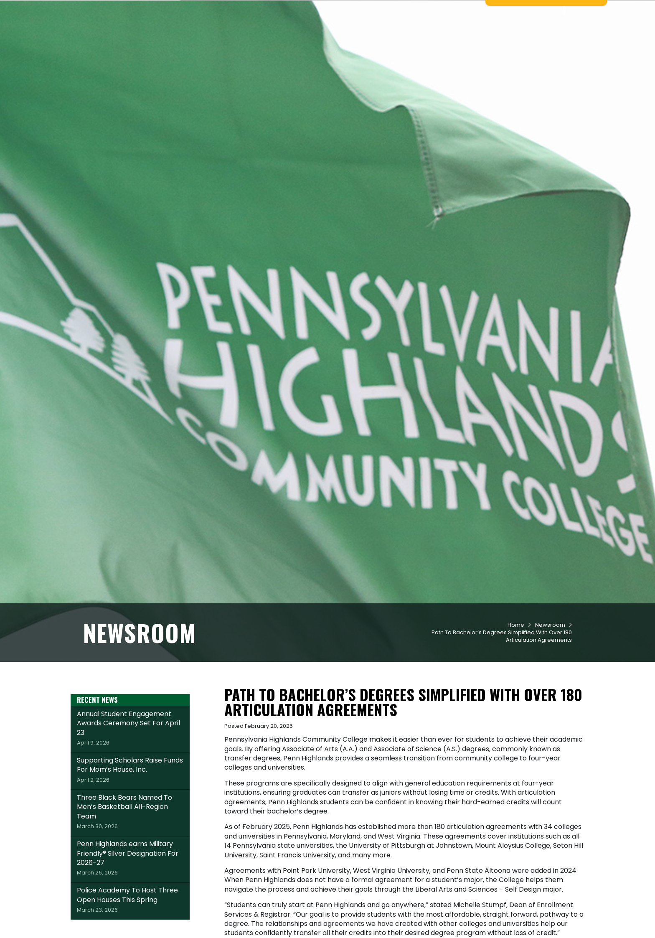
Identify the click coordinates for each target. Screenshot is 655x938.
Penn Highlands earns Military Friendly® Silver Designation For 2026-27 (130, 909)
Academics (351, 38)
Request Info (110, 10)
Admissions (301, 38)
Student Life (401, 38)
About (540, 38)
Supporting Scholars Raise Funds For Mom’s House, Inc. (130, 821)
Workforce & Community (476, 38)
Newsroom (550, 676)
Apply (157, 10)
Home (516, 676)
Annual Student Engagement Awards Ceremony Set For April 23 (130, 779)
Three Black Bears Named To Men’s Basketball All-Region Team (130, 863)
